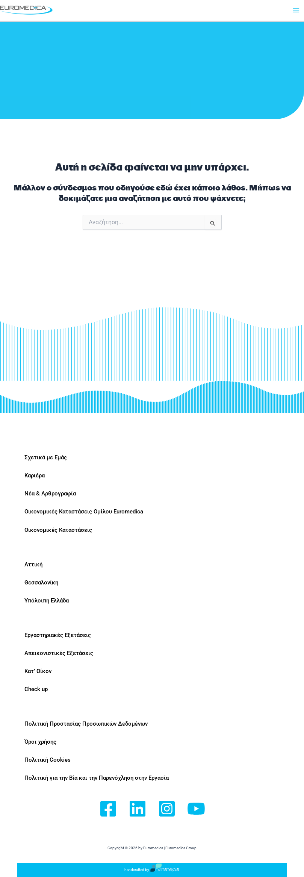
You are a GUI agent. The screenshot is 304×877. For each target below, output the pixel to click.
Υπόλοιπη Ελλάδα (46, 600)
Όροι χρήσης (40, 741)
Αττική (33, 564)
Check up (36, 689)
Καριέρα (34, 475)
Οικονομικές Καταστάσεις (58, 530)
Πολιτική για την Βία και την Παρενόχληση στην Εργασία (96, 777)
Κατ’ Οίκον (37, 671)
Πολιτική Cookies (47, 759)
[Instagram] (167, 809)
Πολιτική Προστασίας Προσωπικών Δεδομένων (86, 723)
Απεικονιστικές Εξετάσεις (58, 653)
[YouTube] (196, 809)
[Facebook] (108, 809)
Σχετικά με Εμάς (45, 457)
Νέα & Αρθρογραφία (50, 493)
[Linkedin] (138, 809)
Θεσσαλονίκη (41, 582)
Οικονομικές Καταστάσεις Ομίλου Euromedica (83, 511)
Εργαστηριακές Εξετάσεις (57, 635)
